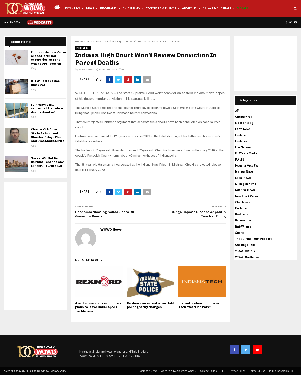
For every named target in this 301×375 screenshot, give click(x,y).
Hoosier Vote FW (246, 165)
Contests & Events (161, 8)
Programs (108, 8)
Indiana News (83, 48)
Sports (239, 232)
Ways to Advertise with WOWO (178, 371)
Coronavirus (243, 116)
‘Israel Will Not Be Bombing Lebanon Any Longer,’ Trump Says (47, 162)
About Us (189, 8)
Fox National (243, 147)
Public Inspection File (281, 371)
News (90, 8)
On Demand (131, 8)
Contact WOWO (148, 371)
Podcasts (241, 214)
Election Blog (244, 123)
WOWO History (245, 251)
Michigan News (245, 184)
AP (237, 110)
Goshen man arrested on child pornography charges (150, 305)
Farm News (243, 129)
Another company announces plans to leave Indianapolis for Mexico (98, 307)
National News (245, 190)
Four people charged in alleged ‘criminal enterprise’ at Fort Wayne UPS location (48, 57)
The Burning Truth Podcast (253, 238)
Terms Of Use (257, 371)
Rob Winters (243, 226)
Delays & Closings (217, 8)
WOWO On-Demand (248, 257)
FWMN (239, 159)
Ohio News (242, 202)
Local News (243, 177)
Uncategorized (245, 245)
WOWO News (86, 69)
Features (241, 141)
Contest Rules (208, 371)
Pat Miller (241, 208)
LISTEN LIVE (71, 8)
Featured (241, 135)
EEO (223, 371)
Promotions (243, 220)
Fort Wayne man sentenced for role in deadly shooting (47, 108)
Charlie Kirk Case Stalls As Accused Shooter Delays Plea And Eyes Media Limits (47, 135)
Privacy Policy (237, 371)
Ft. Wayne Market (246, 153)
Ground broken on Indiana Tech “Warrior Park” (198, 305)
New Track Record (247, 196)
